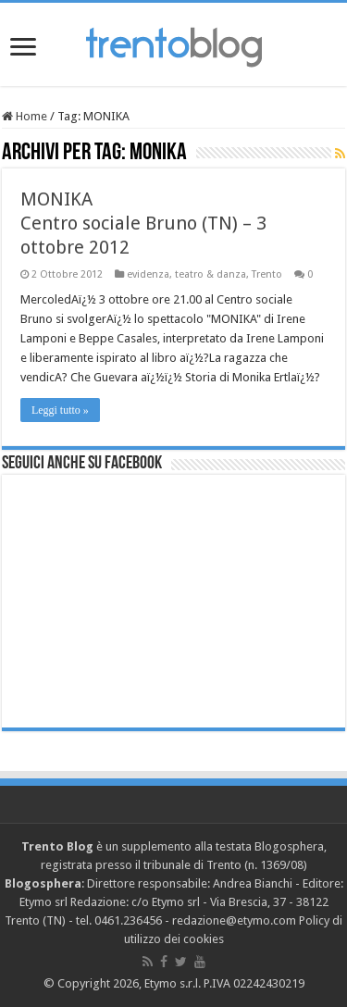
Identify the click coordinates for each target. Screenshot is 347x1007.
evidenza (148, 274)
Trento (267, 274)
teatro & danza (210, 274)
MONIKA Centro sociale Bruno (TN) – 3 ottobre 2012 (143, 223)
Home (24, 116)
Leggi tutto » (60, 410)
